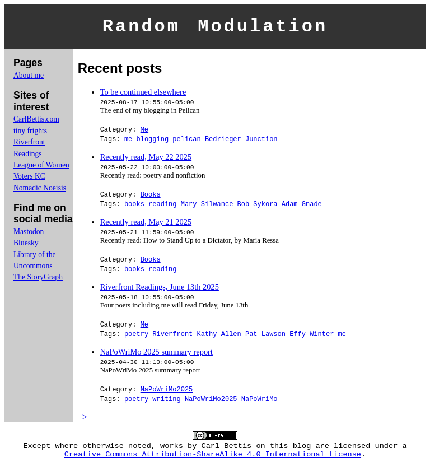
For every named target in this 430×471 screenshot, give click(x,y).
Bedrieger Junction (241, 142)
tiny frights (30, 134)
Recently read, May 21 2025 (145, 225)
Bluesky (26, 246)
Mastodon (28, 235)
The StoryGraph (38, 280)
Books (151, 197)
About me (28, 78)
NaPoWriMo (259, 402)
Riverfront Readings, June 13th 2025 (159, 290)
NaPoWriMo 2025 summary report (156, 355)
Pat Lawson (265, 337)
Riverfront (172, 337)
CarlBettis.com (36, 122)
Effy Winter (311, 337)
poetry (136, 337)
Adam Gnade (302, 207)
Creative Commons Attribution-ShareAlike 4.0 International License (212, 461)
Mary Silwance (207, 207)
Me (144, 132)
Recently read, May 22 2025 (145, 160)
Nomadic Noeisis (39, 191)
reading (162, 207)
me (128, 142)
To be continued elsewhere (143, 95)
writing (166, 402)
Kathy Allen (219, 337)
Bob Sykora (257, 207)
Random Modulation (215, 28)
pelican (186, 142)
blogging (152, 142)
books (134, 207)
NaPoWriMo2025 (167, 392)
